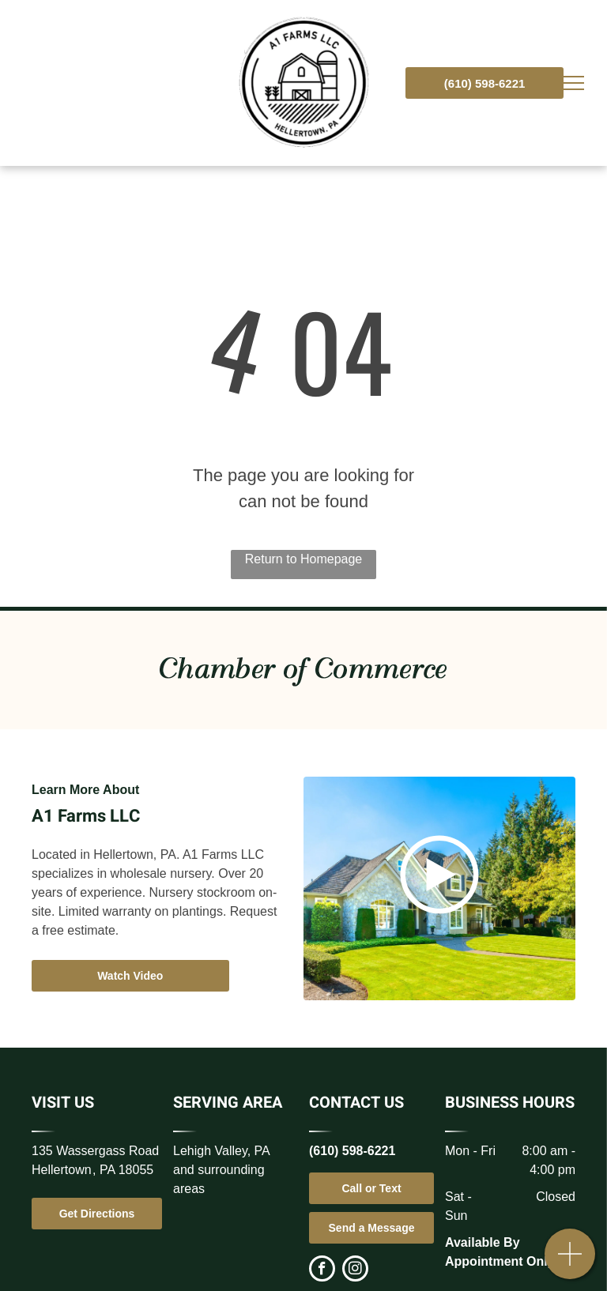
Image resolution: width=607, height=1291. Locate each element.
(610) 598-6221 (352, 1150)
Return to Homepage (304, 559)
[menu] (572, 83)
